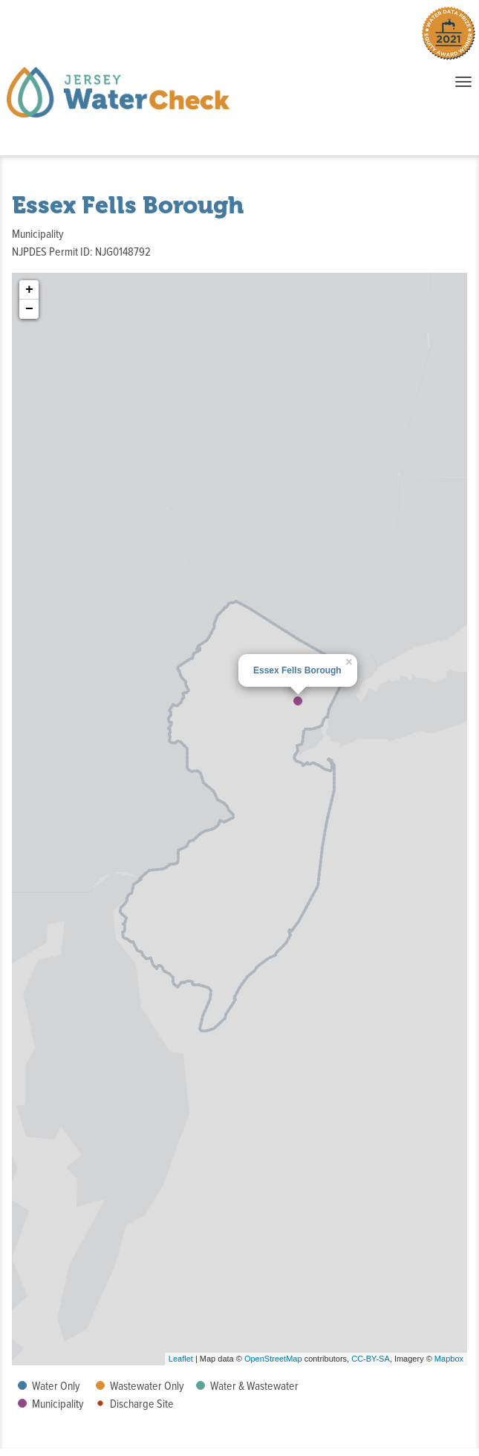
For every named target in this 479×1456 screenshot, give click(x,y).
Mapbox (448, 1358)
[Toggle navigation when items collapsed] (463, 82)
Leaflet (181, 1358)
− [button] (29, 309)
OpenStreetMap (273, 1358)
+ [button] (29, 290)
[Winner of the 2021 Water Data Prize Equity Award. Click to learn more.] (448, 36)
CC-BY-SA (370, 1358)
